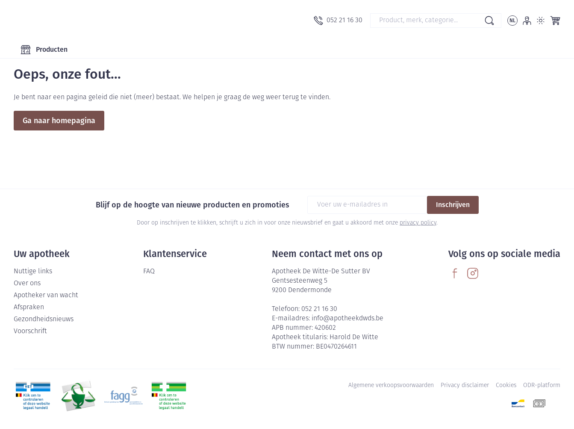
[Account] (527, 20)
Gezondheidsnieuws (44, 319)
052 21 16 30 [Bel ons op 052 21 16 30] (319, 309)
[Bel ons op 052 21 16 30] (338, 20)
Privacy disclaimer (465, 385)
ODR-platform (541, 385)
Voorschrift (30, 331)
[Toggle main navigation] (44, 49)
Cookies (506, 385)
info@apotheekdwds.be (347, 318)
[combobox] (435, 20)
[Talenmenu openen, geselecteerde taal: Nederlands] (512, 20)
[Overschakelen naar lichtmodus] (540, 20)
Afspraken (29, 307)
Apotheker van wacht (46, 295)
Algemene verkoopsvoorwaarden (391, 385)
